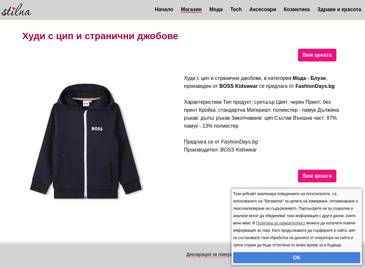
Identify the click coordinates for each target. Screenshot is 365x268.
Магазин (191, 9)
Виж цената (317, 55)
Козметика (297, 9)
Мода (216, 9)
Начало (164, 9)
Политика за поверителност (280, 223)
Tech (236, 9)
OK (297, 257)
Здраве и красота (339, 9)
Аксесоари (262, 9)
